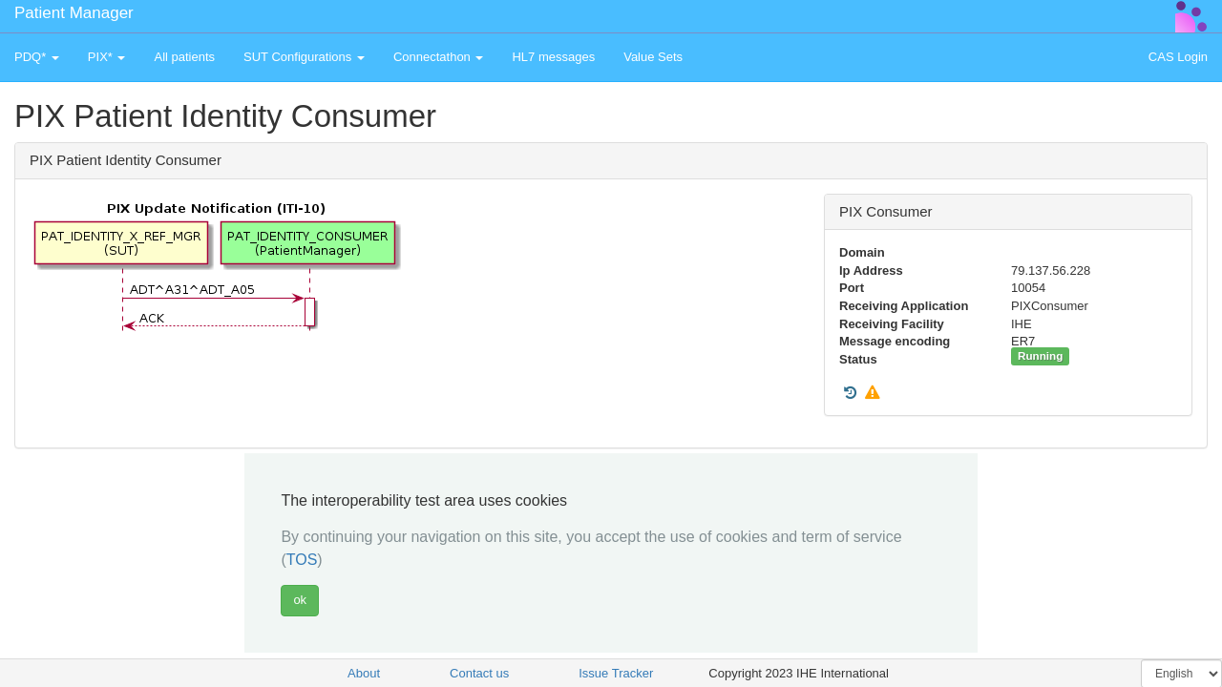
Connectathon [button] (438, 57)
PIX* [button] (107, 57)
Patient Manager (74, 13)
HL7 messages (553, 57)
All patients (184, 57)
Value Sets (653, 57)
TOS (302, 560)
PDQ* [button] (36, 57)
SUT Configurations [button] (304, 57)
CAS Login (1178, 57)
